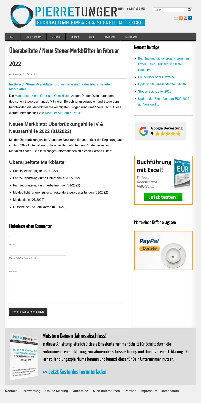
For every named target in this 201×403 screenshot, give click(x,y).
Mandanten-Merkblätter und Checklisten (42, 95)
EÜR (12, 37)
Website (13, 271)
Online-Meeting (56, 396)
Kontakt (11, 396)
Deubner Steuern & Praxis (63, 113)
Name (12, 244)
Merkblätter (131, 37)
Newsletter (109, 37)
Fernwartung (31, 396)
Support (75, 37)
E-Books (56, 37)
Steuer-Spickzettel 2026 (154, 91)
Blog (91, 37)
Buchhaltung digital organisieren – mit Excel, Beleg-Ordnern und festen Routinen (164, 64)
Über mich (80, 396)
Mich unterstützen (106, 396)
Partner (130, 396)
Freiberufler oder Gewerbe (156, 77)
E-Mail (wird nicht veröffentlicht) (24, 258)
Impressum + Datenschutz (160, 396)
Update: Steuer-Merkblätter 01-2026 (163, 84)
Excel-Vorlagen (33, 37)
